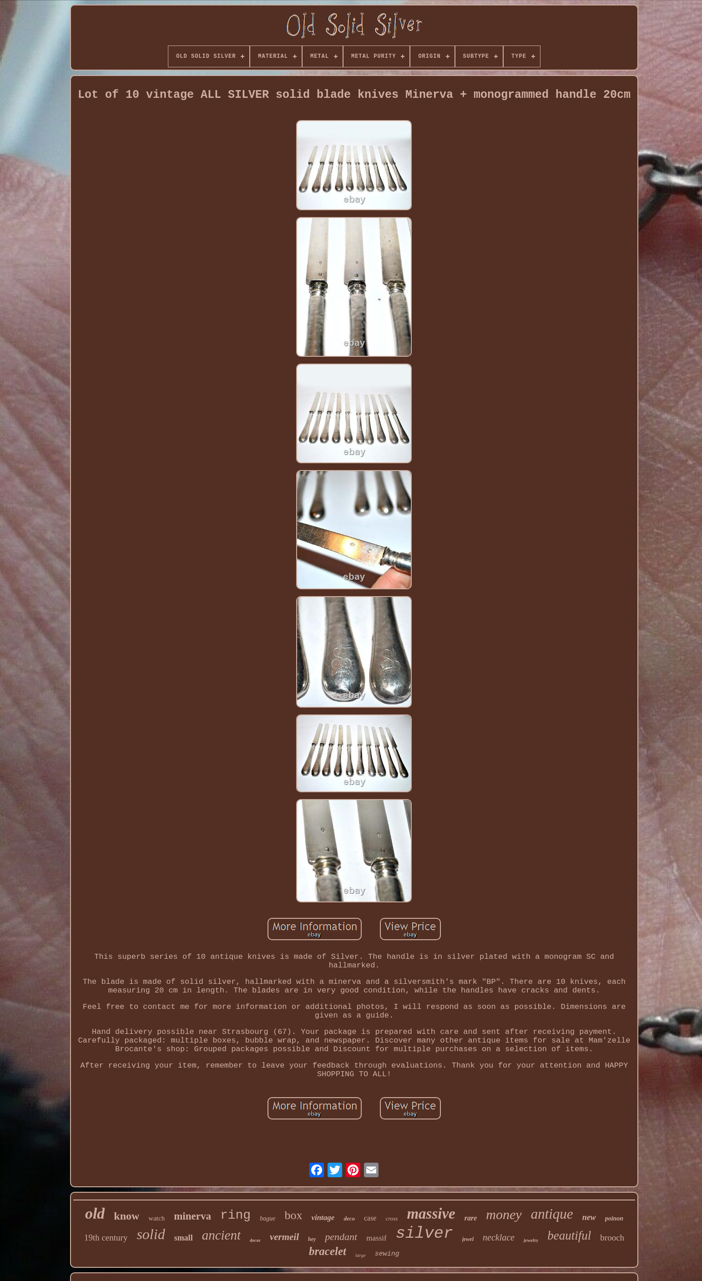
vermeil (284, 1236)
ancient (221, 1235)
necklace (499, 1237)
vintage (322, 1217)
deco (349, 1218)
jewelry (531, 1240)
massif (376, 1238)
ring (235, 1215)
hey (312, 1239)
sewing (387, 1254)
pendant (341, 1236)
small (183, 1237)
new (589, 1217)
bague (267, 1218)
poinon (614, 1218)
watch (156, 1218)
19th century (106, 1237)
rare (471, 1218)
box (293, 1215)
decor (255, 1240)
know (126, 1216)
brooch (612, 1237)
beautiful (569, 1235)
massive (431, 1213)
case (370, 1218)
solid (150, 1234)
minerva (192, 1216)
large (360, 1255)
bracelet (327, 1251)
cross (391, 1218)
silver (424, 1234)
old (95, 1213)
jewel (468, 1239)
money (503, 1214)
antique (552, 1214)
